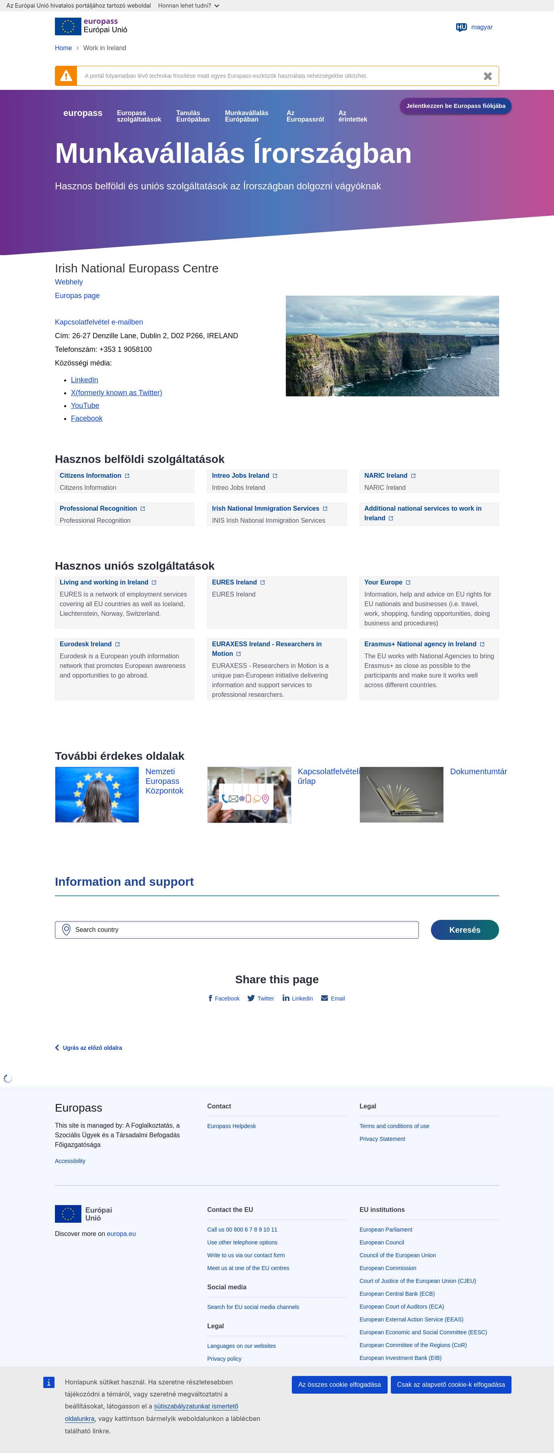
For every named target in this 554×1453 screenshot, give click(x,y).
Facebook (226, 998)
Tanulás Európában (193, 116)
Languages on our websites (241, 1346)
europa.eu (121, 1233)
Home (63, 48)
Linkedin (302, 998)
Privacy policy (224, 1359)
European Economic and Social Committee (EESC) (423, 1332)
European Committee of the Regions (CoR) (413, 1345)
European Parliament (386, 1229)
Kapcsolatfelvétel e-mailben (99, 322)
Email (337, 998)
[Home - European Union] (91, 27)
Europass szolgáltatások (139, 116)
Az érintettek (352, 116)
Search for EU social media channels (253, 1307)
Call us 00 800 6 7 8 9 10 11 (242, 1229)
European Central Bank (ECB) (397, 1294)
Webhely (69, 282)
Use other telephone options (242, 1242)
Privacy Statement (382, 1139)
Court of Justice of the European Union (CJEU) (418, 1281)
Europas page (77, 296)
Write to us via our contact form (246, 1255)
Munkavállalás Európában (247, 116)
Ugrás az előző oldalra (92, 1048)
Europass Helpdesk (231, 1126)
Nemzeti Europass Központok (165, 781)
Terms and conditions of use (394, 1126)
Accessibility (70, 1161)
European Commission (388, 1268)
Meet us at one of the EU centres (248, 1268)
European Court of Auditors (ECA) (402, 1306)
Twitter (265, 998)
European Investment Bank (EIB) (401, 1358)
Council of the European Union (398, 1255)
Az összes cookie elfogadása (339, 1384)
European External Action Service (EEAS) (411, 1319)
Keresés (465, 929)
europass (83, 113)
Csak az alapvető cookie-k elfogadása (451, 1384)
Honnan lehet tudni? (188, 5)
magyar (474, 27)
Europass (78, 1108)
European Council (382, 1242)
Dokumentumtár (478, 771)
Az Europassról (305, 116)
